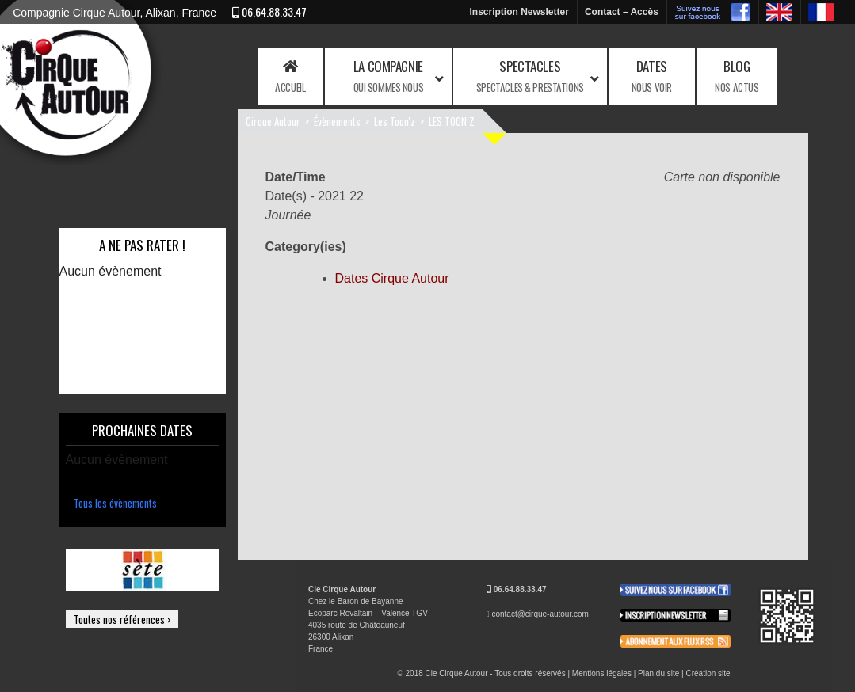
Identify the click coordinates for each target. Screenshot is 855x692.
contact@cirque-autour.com (539, 614)
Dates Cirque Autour (392, 278)
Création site (707, 673)
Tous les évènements (115, 503)
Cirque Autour (273, 121)
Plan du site (658, 673)
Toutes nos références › (122, 619)
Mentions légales (602, 673)
